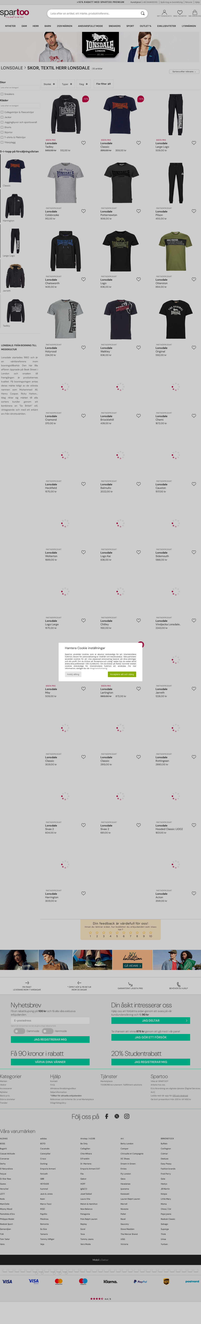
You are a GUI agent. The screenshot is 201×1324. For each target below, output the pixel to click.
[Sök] (142, 13)
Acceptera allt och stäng (122, 674)
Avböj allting (73, 674)
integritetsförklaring (98, 668)
